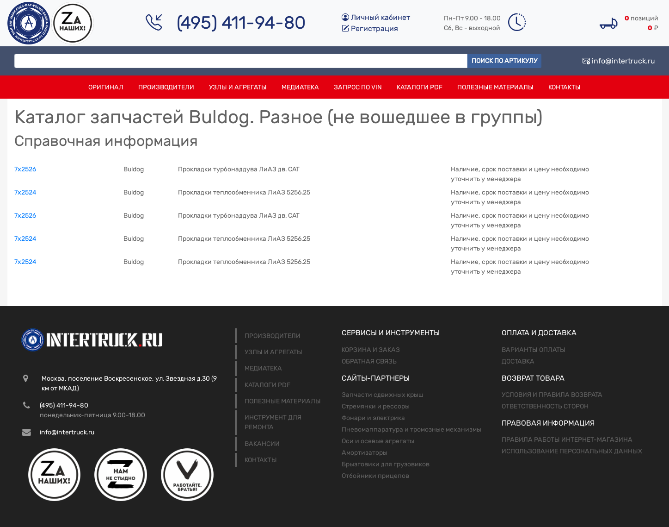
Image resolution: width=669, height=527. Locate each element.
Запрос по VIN (358, 87)
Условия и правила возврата (552, 395)
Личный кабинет (376, 17)
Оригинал (105, 87)
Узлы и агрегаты (238, 87)
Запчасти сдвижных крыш (382, 395)
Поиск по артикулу (504, 61)
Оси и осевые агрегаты (378, 441)
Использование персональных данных (572, 451)
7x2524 (25, 192)
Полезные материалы (495, 87)
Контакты (564, 87)
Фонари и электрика (373, 418)
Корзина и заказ (371, 350)
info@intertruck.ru (619, 60)
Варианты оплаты (533, 350)
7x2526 (25, 169)
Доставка (518, 361)
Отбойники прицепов (375, 476)
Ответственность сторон (545, 406)
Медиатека (300, 87)
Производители (166, 87)
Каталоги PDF (419, 87)
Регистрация (370, 28)
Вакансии (262, 444)
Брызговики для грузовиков (386, 464)
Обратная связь (369, 361)
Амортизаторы (364, 453)
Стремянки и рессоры (376, 406)
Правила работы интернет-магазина (567, 440)
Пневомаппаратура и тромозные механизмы (411, 429)
